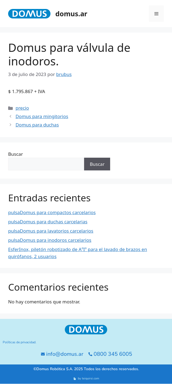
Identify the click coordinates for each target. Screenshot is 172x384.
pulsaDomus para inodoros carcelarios (49, 240)
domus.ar (71, 13)
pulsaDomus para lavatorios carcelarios (50, 231)
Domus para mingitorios (41, 116)
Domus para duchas (37, 125)
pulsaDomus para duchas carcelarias (47, 221)
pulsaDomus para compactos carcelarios (52, 212)
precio (22, 108)
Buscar (15, 154)
